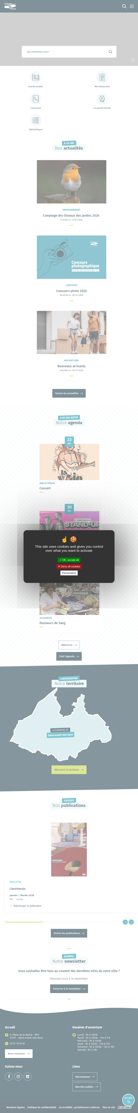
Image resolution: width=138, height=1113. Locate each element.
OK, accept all (69, 559)
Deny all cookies (69, 566)
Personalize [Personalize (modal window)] (69, 573)
